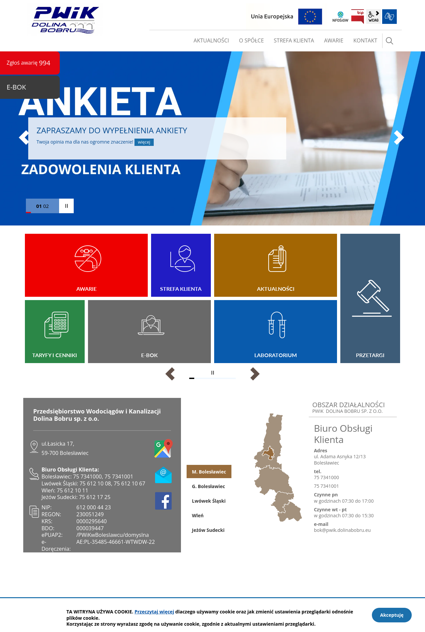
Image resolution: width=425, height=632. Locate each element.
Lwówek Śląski (209, 501)
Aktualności (275, 265)
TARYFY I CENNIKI (54, 331)
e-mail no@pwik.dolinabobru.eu (163, 474)
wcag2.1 (373, 16)
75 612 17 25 (95, 497)
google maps (163, 448)
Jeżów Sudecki (208, 530)
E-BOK (149, 331)
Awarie (86, 265)
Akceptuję (392, 615)
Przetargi (370, 298)
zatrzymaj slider (66, 206)
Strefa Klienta (180, 265)
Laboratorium (275, 331)
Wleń (198, 515)
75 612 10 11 (72, 490)
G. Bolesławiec (208, 486)
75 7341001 (119, 476)
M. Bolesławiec (209, 472)
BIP (357, 16)
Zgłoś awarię (28, 62)
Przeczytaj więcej (154, 611)
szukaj (389, 40)
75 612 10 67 (129, 483)
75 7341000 (87, 476)
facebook (163, 500)
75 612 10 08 (95, 483)
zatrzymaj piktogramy (212, 372)
